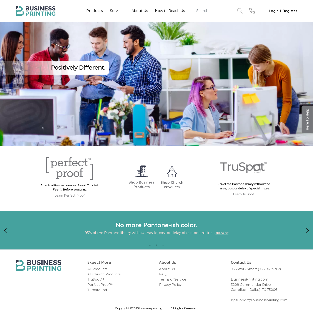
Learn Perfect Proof (69, 195)
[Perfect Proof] (69, 170)
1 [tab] (150, 245)
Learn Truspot (243, 194)
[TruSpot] (243, 169)
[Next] (308, 230)
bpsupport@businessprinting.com (259, 300)
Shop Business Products (141, 184)
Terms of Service (172, 279)
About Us (167, 269)
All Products (97, 269)
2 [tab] (156, 245)
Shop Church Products (171, 184)
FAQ (162, 274)
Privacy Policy (170, 285)
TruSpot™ (95, 279)
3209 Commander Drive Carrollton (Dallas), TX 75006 (254, 287)
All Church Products (103, 274)
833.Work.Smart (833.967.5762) (256, 269)
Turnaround (97, 290)
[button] (307, 119)
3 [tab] (163, 245)
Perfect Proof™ (100, 285)
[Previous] (5, 230)
